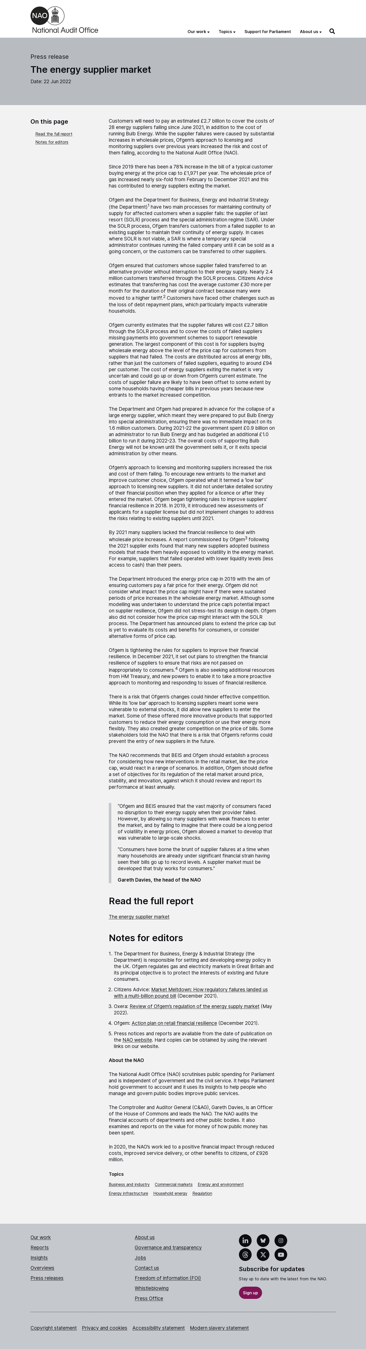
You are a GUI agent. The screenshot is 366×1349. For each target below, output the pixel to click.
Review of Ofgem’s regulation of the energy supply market (195, 1006)
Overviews (42, 1268)
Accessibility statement (158, 1328)
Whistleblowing (152, 1288)
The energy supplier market (139, 917)
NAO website (137, 1040)
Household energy (170, 1193)
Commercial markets (174, 1184)
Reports (39, 1248)
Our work (40, 1237)
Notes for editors (51, 142)
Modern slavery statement (219, 1328)
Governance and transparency (168, 1248)
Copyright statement (53, 1328)
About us (145, 1237)
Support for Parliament (268, 31)
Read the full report (53, 133)
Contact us (147, 1268)
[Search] (332, 31)
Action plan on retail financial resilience (174, 1023)
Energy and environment (221, 1184)
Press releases (47, 1278)
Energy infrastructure (128, 1193)
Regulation (202, 1193)
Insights (39, 1258)
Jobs (140, 1258)
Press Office (149, 1298)
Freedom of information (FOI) (168, 1278)
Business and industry (129, 1184)
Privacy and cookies (104, 1328)
